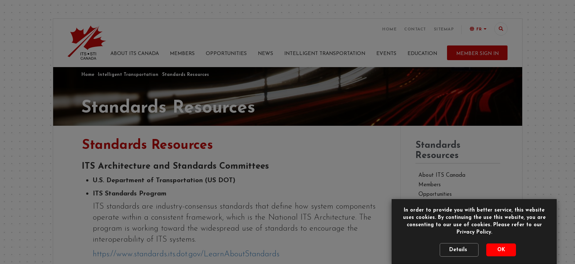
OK (501, 250)
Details (459, 250)
